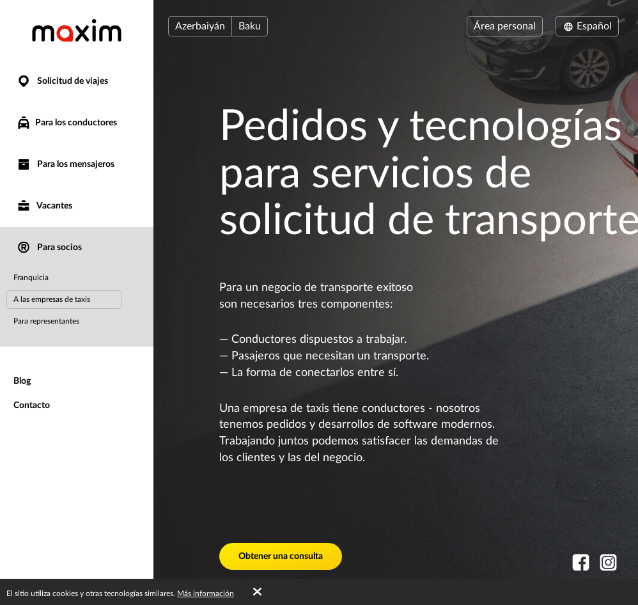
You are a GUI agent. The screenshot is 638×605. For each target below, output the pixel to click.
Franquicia (31, 277)
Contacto (31, 405)
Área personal (505, 26)
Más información (205, 593)
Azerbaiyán (200, 26)
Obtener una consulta (280, 556)
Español (587, 26)
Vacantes (44, 206)
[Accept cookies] (257, 592)
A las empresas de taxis (51, 299)
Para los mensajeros (65, 164)
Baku (249, 26)
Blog (22, 381)
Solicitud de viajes (62, 81)
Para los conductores (66, 122)
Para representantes (46, 321)
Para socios (49, 248)
